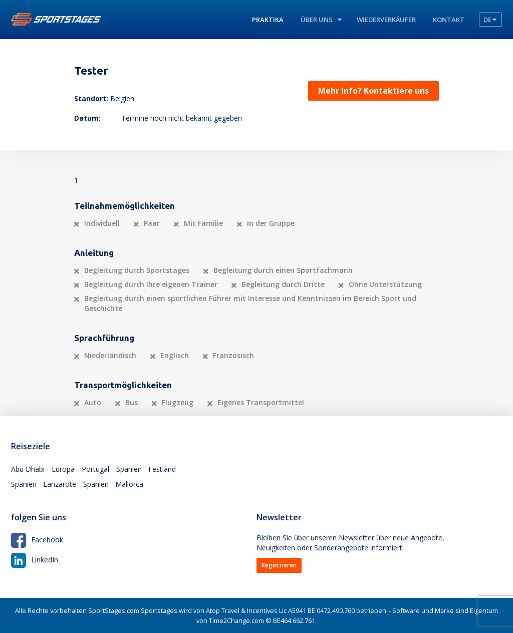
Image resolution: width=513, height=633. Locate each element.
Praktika (268, 19)
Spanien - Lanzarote (43, 484)
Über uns (317, 19)
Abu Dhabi (28, 469)
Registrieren (279, 565)
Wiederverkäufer (386, 19)
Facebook (37, 539)
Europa (63, 469)
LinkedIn (34, 559)
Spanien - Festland (146, 469)
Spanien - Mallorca (113, 484)
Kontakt (448, 19)
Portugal (95, 469)
